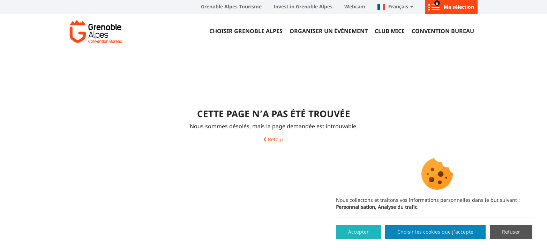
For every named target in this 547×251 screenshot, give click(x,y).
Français (395, 6)
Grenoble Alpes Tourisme (231, 6)
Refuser (511, 231)
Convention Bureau (443, 31)
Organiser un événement (329, 31)
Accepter (358, 231)
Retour (273, 139)
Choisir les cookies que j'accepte (435, 231)
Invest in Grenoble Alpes (303, 6)
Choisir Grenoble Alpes (246, 31)
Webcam (354, 6)
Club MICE (390, 31)
